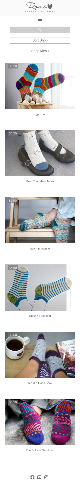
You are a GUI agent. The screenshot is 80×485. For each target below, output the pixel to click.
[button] (40, 19)
